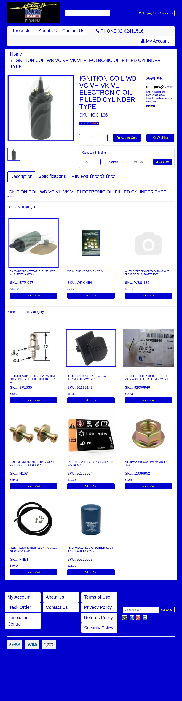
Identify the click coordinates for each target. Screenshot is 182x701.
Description (21, 176)
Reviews (93, 176)
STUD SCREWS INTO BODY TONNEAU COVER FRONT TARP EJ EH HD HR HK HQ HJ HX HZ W (33, 379)
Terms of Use (97, 597)
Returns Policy (98, 617)
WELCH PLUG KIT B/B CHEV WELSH (85, 271)
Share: (89, 123)
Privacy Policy (98, 607)
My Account (18, 597)
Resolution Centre (17, 620)
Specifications (52, 176)
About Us (48, 30)
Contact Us (73, 30)
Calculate (162, 162)
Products (23, 30)
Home (16, 53)
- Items (153, 13)
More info (159, 87)
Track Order (19, 607)
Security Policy (98, 627)
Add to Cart (127, 138)
